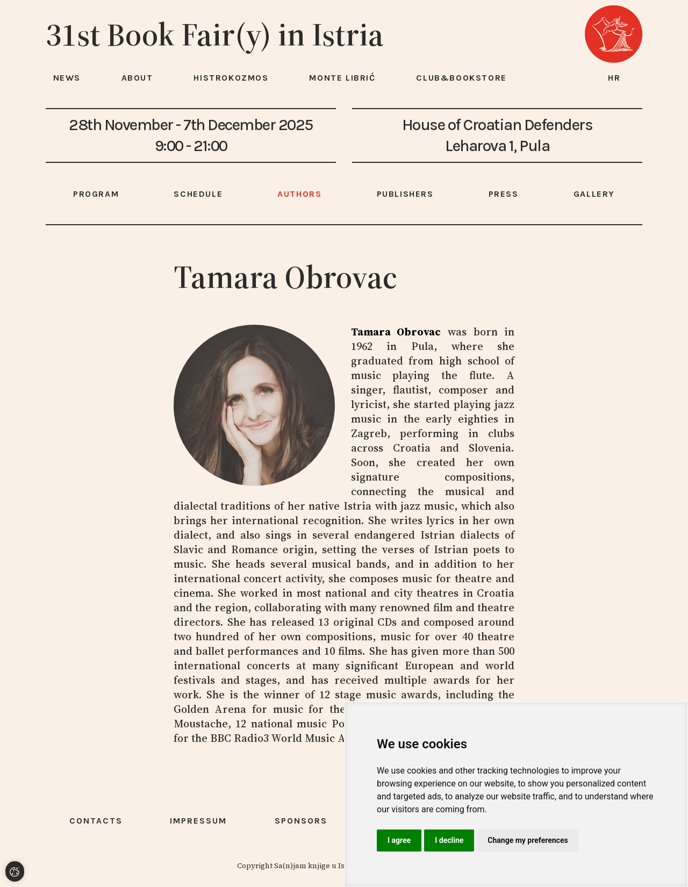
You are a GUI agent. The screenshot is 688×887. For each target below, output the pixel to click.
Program (96, 194)
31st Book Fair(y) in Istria (215, 34)
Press (504, 194)
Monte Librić (342, 78)
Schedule (198, 194)
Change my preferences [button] (528, 840)
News (67, 78)
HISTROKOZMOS (231, 78)
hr (614, 78)
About (137, 78)
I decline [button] (449, 840)
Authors (299, 194)
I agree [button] (399, 840)
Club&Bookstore (461, 78)
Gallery (594, 194)
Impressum (198, 821)
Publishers (405, 194)
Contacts (96, 821)
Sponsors (301, 821)
